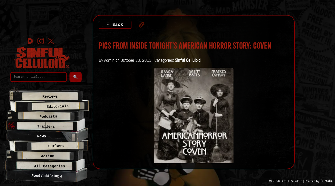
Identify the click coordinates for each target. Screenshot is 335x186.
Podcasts (48, 116)
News (41, 136)
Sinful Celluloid (187, 60)
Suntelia (326, 181)
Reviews (50, 97)
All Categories (49, 166)
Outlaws (56, 146)
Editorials (57, 106)
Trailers (46, 126)
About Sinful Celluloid (47, 176)
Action (47, 156)
